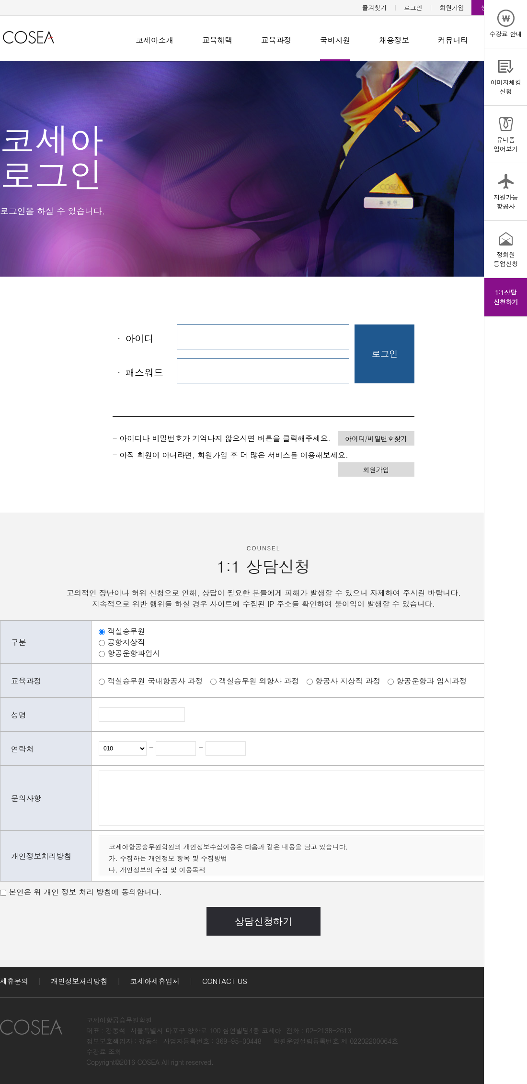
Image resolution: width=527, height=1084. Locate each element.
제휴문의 (14, 981)
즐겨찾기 (374, 7)
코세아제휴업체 (155, 981)
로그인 (413, 7)
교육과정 (276, 39)
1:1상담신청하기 (505, 297)
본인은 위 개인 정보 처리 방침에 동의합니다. (85, 891)
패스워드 (138, 372)
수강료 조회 (103, 1051)
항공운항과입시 (133, 653)
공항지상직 (126, 642)
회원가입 (452, 7)
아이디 (133, 338)
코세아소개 (154, 39)
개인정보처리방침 (79, 981)
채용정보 (394, 39)
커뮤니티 (453, 39)
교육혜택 (217, 39)
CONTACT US (224, 981)
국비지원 (335, 39)
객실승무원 (126, 631)
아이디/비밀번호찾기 (376, 438)
